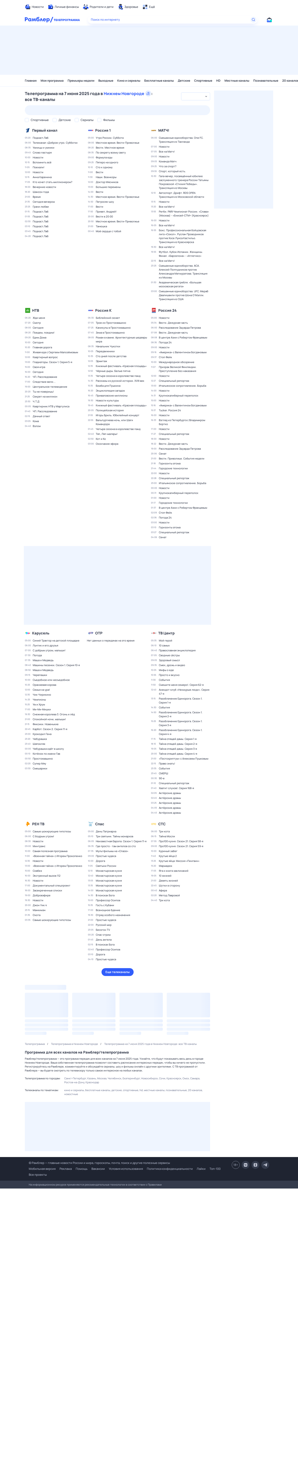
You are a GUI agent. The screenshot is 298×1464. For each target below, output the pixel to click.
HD (218, 81)
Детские (184, 81)
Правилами (155, 1184)
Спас (99, 824)
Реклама (66, 1169)
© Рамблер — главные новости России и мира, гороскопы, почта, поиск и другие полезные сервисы (99, 1163)
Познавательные (265, 81)
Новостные (71, 1094)
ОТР (98, 633)
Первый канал (44, 130)
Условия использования (126, 1169)
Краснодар (92, 1082)
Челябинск (114, 1078)
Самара (194, 1078)
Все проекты (38, 1175)
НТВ (35, 310)
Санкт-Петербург (75, 1078)
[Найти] (253, 20)
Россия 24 (167, 310)
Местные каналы (236, 81)
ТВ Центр (166, 633)
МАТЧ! (163, 130)
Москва (101, 1078)
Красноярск (174, 1078)
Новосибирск (149, 1078)
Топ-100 (215, 1169)
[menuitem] (34, 7)
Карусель (40, 633)
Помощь (82, 1169)
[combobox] (195, 96)
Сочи (162, 1078)
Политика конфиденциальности (170, 1169)
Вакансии (98, 1169)
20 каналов (195, 1090)
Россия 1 (103, 130)
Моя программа (52, 81)
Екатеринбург (131, 1078)
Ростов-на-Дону (74, 1082)
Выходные (105, 81)
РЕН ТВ (38, 824)
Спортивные (203, 81)
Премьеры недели (81, 81)
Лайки (201, 1169)
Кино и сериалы (128, 81)
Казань (91, 1078)
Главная (31, 81)
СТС (162, 824)
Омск (186, 1078)
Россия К (103, 310)
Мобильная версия (42, 1169)
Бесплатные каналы (159, 81)
